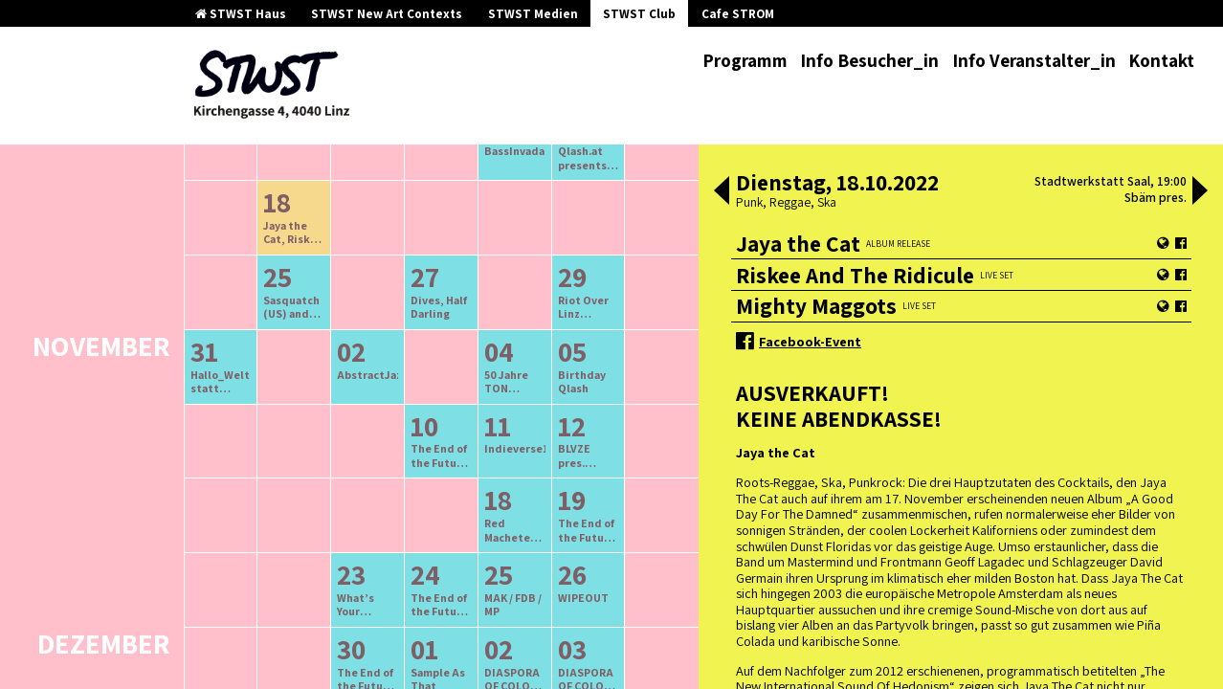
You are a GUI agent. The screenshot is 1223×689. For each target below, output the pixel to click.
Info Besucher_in (869, 60)
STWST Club (639, 14)
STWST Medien (533, 14)
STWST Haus (240, 14)
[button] (721, 192)
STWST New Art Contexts (386, 14)
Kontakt (1161, 60)
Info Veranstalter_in (1034, 60)
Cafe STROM (737, 14)
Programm (745, 60)
